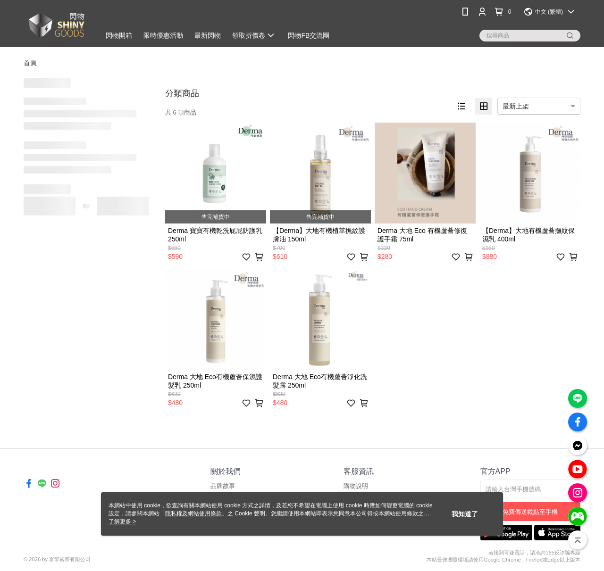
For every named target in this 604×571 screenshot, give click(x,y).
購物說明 (356, 485)
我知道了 (465, 514)
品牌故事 (222, 485)
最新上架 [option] (516, 106)
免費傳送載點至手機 (530, 511)
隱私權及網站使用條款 (193, 513)
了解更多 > (122, 521)
